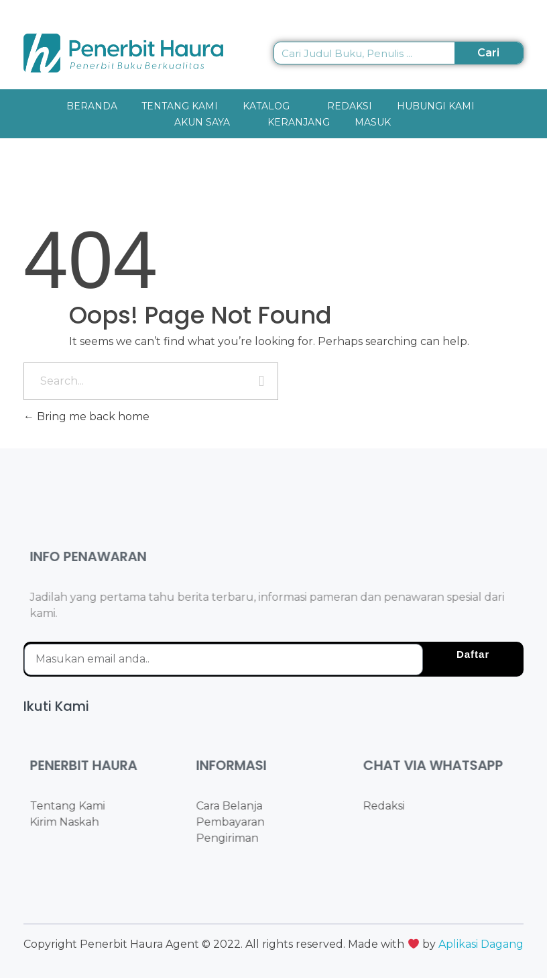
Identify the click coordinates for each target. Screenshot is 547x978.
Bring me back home (86, 416)
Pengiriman (237, 838)
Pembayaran (240, 822)
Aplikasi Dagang (481, 944)
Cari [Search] (488, 52)
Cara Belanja (239, 805)
